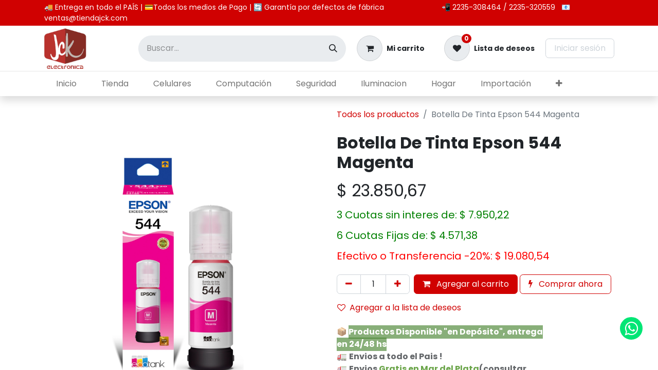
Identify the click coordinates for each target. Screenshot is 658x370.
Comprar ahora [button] (565, 284)
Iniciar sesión (580, 48)
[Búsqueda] (333, 48)
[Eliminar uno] (349, 284)
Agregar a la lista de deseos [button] (399, 307)
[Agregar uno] (398, 284)
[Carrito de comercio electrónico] (390, 48)
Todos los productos (378, 114)
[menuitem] (66, 83)
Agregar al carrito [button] (466, 284)
